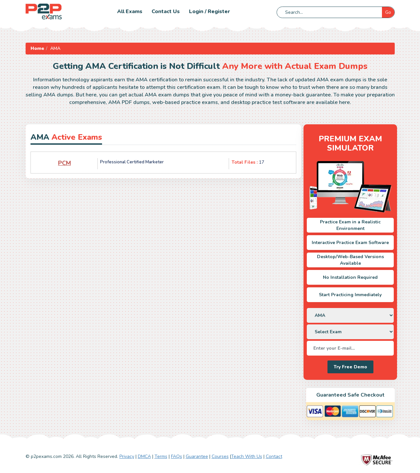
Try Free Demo (350, 367)
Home (37, 48)
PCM (64, 163)
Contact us (166, 11)
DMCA (144, 456)
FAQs (176, 456)
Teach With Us (246, 456)
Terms (161, 456)
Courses (220, 456)
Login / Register (209, 11)
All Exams (129, 11)
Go (388, 12)
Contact (274, 456)
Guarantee (197, 456)
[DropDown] (350, 315)
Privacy (126, 456)
